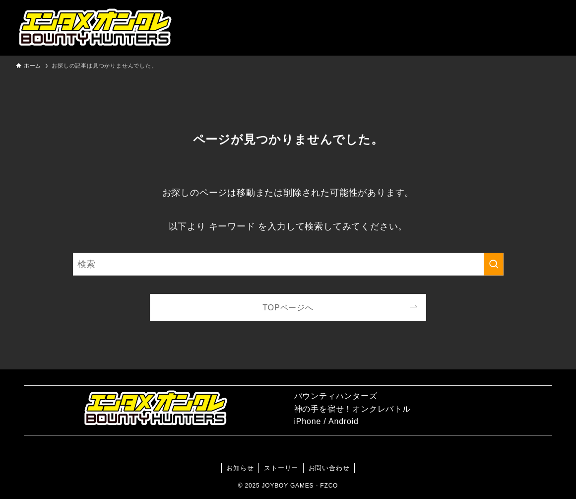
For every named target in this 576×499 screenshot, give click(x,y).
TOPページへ (288, 307)
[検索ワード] (288, 264)
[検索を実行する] (494, 264)
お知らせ (240, 468)
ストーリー (281, 468)
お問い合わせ (329, 468)
